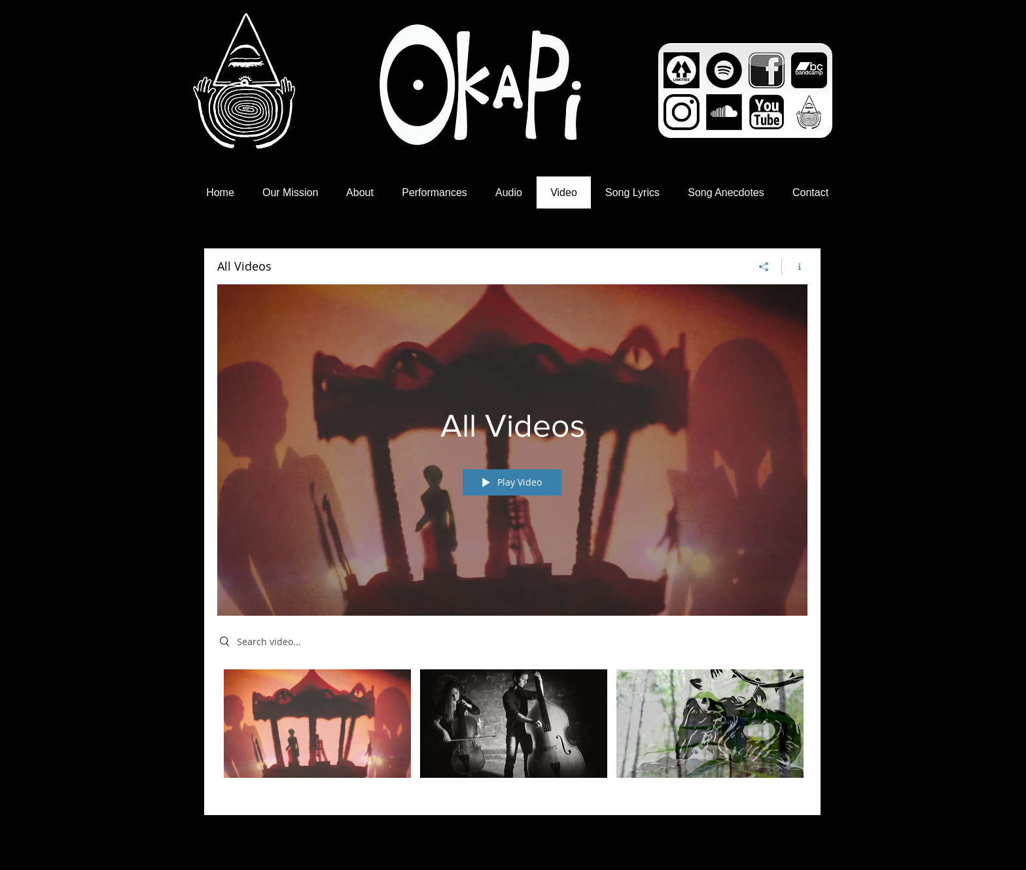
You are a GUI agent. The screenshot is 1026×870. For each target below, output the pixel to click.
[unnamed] (681, 70)
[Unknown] (681, 112)
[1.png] (767, 112)
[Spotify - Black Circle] (724, 70)
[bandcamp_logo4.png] (809, 70)
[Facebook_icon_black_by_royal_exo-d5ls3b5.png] (767, 70)
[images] (724, 112)
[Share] (764, 267)
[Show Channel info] (794, 267)
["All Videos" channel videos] (512, 732)
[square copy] (809, 112)
